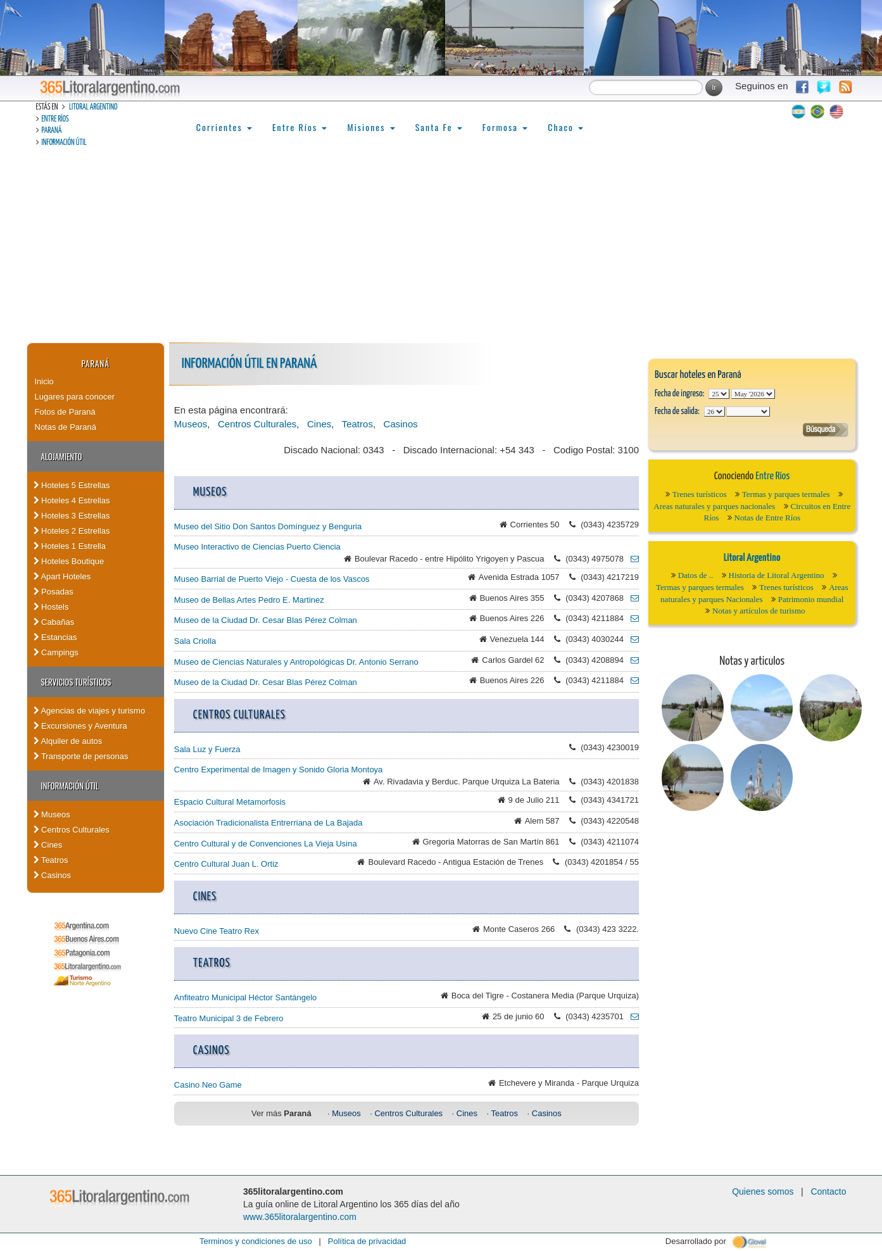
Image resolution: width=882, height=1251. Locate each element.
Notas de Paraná (66, 427)
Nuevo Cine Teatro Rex (216, 931)
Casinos (53, 875)
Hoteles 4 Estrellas (72, 500)
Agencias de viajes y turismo (90, 710)
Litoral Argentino (93, 107)
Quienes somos (762, 1191)
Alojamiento (61, 456)
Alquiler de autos (68, 741)
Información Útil (64, 143)
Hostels (51, 607)
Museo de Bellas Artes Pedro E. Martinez (249, 600)
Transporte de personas (81, 756)
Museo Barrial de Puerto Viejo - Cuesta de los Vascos (272, 579)
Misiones (370, 127)
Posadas (53, 591)
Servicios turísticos (76, 682)
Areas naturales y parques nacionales (714, 506)
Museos (52, 814)
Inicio (44, 381)
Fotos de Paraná (65, 412)
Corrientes (224, 127)
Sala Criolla (195, 641)
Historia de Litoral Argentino (776, 575)
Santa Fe (438, 127)
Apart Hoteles (62, 576)
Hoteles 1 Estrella (70, 546)
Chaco (565, 127)
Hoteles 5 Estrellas (72, 485)
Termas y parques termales (786, 494)
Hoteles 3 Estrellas (72, 515)
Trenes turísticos (699, 494)
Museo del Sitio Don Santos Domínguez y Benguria (268, 526)
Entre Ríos (55, 119)
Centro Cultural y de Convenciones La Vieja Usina (265, 843)
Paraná (52, 131)
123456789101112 (753, 394)
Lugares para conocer (75, 396)
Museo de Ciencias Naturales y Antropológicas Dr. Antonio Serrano (296, 662)
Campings (56, 652)
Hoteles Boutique (69, 561)
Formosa (504, 127)
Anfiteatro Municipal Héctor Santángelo (245, 997)
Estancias (55, 637)
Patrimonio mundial (811, 599)
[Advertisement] (441, 247)
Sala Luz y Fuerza (207, 749)
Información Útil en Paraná (249, 363)
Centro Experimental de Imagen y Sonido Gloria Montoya (278, 769)
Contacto (828, 1191)
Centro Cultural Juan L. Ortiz (226, 864)
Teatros (51, 860)
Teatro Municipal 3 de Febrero (229, 1018)
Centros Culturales (72, 829)
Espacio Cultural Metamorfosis (230, 802)
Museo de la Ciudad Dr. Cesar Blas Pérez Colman (265, 620)
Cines (48, 845)
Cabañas (54, 622)
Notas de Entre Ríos (767, 517)
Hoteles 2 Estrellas (72, 531)
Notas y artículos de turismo (758, 610)
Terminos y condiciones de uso (255, 1241)
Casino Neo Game (208, 1085)
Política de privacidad (367, 1241)
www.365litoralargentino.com (299, 1217)
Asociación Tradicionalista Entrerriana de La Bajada (268, 822)
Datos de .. (696, 575)
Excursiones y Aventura (80, 726)
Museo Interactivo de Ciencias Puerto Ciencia (257, 546)
